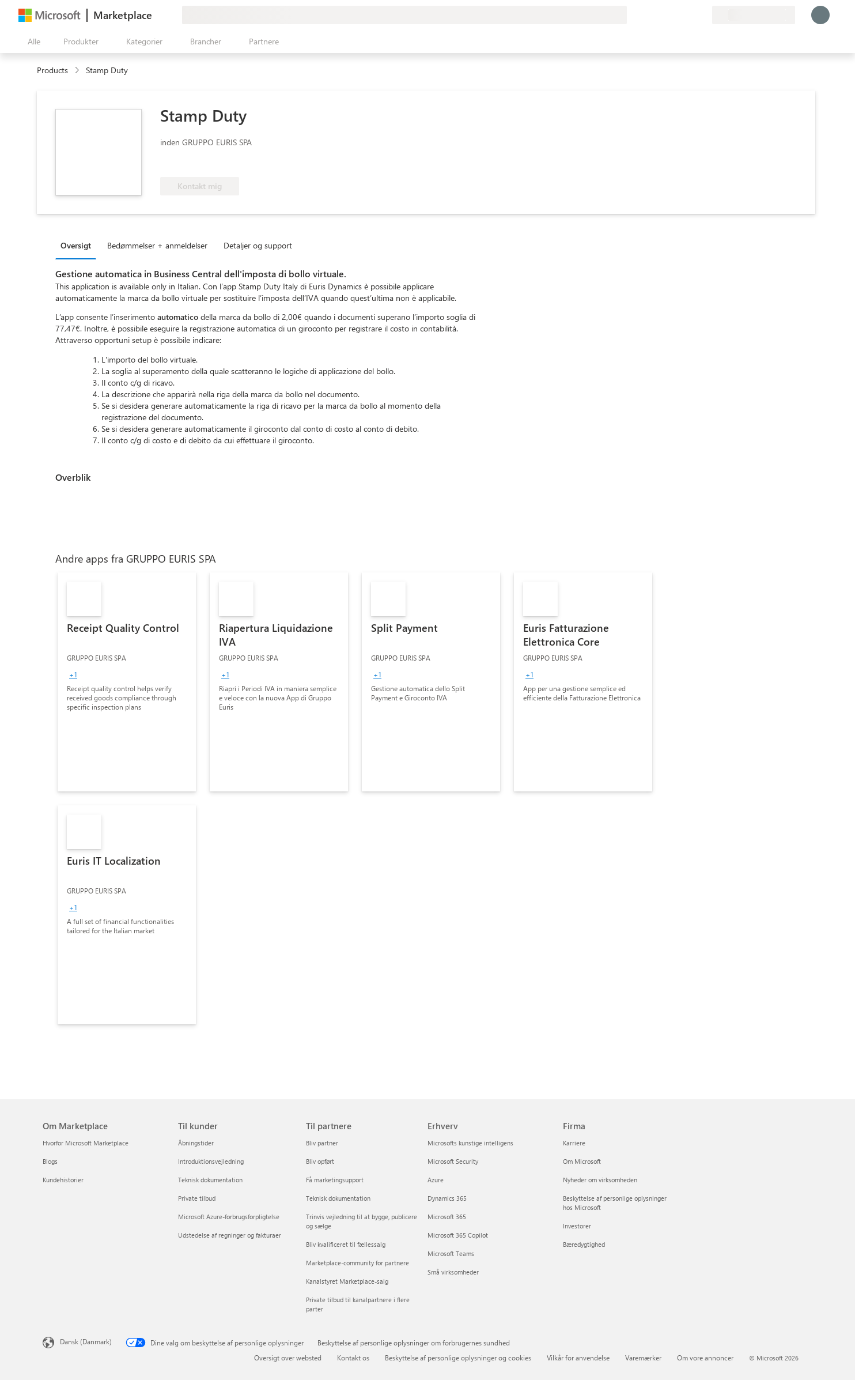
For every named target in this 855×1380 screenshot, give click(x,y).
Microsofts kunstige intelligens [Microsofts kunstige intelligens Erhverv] (470, 1142)
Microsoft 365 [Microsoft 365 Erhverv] (447, 1216)
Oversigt (75, 245)
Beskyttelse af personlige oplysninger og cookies (458, 1357)
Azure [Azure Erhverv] (436, 1179)
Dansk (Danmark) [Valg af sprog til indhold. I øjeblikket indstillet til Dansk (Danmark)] (86, 1341)
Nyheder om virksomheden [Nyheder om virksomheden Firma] (600, 1179)
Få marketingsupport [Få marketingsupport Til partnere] (335, 1179)
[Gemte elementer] (689, 15)
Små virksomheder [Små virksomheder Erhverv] (453, 1272)
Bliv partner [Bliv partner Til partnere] (322, 1142)
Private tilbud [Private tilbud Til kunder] (196, 1198)
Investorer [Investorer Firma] (577, 1225)
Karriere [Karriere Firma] (574, 1142)
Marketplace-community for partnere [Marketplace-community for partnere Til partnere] (357, 1262)
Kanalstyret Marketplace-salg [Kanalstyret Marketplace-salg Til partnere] (347, 1281)
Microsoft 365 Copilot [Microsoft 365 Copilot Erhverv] (458, 1235)
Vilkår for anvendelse (578, 1357)
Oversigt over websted (287, 1357)
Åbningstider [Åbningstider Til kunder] (196, 1142)
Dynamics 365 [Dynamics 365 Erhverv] (447, 1198)
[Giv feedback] (661, 15)
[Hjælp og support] (675, 15)
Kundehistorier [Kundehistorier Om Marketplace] (63, 1179)
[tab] (78, 245)
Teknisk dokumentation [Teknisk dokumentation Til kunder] (210, 1179)
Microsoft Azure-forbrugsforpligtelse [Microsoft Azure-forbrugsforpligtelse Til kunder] (228, 1216)
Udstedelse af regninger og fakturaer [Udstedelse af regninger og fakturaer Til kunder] (229, 1235)
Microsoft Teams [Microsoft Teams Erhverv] (451, 1253)
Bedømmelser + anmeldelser (157, 245)
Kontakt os (353, 1357)
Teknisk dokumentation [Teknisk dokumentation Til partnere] (338, 1198)
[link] (127, 681)
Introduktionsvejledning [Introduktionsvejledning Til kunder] (211, 1161)
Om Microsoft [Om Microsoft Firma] (582, 1161)
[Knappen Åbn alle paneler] (31, 41)
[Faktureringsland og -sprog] (753, 15)
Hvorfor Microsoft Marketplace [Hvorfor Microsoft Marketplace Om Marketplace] (85, 1142)
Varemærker (643, 1357)
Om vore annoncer (705, 1357)
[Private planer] (703, 15)
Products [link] (52, 70)
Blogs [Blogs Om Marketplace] (50, 1161)
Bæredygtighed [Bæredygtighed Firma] (584, 1244)
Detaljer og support (258, 245)
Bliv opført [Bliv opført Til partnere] (320, 1161)
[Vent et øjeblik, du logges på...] (820, 15)
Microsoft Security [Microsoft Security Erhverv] (453, 1161)
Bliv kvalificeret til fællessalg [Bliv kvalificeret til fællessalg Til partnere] (345, 1244)
